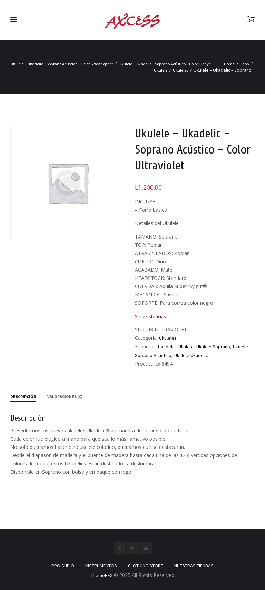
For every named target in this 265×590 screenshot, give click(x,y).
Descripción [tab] (23, 396)
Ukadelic (167, 347)
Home (229, 63)
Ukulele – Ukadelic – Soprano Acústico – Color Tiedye (165, 63)
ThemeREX (101, 575)
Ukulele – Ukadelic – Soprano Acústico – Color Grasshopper (61, 63)
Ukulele (160, 70)
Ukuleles (180, 70)
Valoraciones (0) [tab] (65, 396)
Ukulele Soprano (213, 347)
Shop (244, 63)
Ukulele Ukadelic (191, 355)
